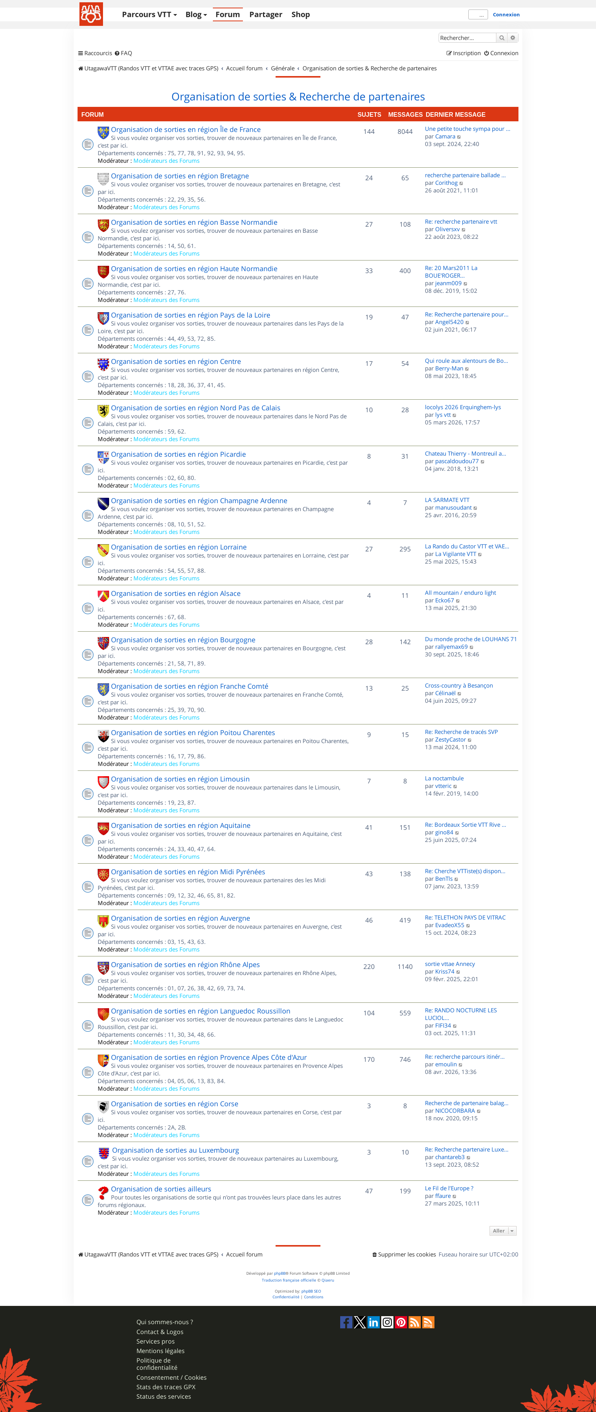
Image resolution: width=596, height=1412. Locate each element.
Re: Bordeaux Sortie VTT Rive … (465, 824)
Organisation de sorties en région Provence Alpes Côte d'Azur (209, 1057)
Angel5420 (449, 322)
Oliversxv (447, 229)
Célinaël (445, 693)
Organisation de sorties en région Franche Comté (189, 686)
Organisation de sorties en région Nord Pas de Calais (196, 407)
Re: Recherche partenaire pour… (467, 314)
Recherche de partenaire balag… (467, 1103)
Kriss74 (445, 971)
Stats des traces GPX (165, 1387)
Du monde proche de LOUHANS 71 (471, 639)
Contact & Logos (160, 1332)
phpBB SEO (311, 1291)
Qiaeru (328, 1280)
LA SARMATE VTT (447, 499)
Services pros (155, 1341)
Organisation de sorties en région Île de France (186, 129)
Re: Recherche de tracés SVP (461, 731)
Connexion (506, 14)
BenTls (444, 878)
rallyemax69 (451, 646)
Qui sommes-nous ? (164, 1322)
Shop (301, 14)
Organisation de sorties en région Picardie (178, 454)
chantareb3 (450, 1157)
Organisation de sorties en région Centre (176, 361)
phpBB (279, 1273)
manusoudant (453, 507)
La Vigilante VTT (455, 553)
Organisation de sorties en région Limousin (180, 778)
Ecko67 (444, 600)
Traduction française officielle (289, 1280)
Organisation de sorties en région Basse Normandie (194, 222)
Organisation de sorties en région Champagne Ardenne (199, 500)
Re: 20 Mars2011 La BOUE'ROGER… (451, 271)
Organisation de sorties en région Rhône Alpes (185, 964)
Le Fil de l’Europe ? (449, 1188)
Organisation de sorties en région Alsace (176, 593)
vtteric (443, 785)
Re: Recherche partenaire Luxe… (467, 1149)
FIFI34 (443, 1025)
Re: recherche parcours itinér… (465, 1056)
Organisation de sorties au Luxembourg (175, 1150)
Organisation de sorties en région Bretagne (180, 175)
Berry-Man (449, 368)
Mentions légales (160, 1351)
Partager (265, 14)
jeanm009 (448, 283)
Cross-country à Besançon (459, 685)
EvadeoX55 (449, 925)
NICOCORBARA (455, 1110)
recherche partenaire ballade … (465, 175)
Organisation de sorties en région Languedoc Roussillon (200, 1010)
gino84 (444, 832)
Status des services (163, 1396)
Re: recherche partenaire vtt (461, 221)
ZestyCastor (450, 739)
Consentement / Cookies (171, 1377)
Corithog (446, 182)
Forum (228, 14)
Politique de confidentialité (157, 1364)
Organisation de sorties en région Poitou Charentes (193, 732)
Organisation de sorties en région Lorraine (179, 546)
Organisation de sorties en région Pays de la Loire (190, 314)
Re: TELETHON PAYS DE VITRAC (465, 917)
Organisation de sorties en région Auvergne (180, 918)
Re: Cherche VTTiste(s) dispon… (465, 871)
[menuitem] (123, 53)
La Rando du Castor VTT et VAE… (467, 546)
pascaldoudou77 (457, 461)
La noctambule (444, 778)
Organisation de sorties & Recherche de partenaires (298, 96)
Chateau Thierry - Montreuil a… (465, 453)
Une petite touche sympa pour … (467, 128)
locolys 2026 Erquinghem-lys (463, 407)
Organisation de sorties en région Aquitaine (180, 825)
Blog (193, 14)
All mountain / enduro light (460, 592)
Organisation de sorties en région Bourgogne (183, 639)
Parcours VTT (146, 14)
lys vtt (443, 414)
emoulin (446, 1064)
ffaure (443, 1195)
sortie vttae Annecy (450, 963)
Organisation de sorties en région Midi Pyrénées (188, 871)
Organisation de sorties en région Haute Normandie (194, 268)
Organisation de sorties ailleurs (161, 1188)
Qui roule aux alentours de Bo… (466, 360)
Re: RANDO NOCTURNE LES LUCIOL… (461, 1013)
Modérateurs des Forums (166, 160)
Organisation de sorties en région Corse (174, 1103)
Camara (445, 136)
